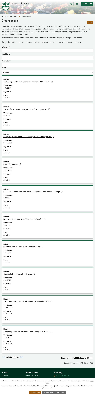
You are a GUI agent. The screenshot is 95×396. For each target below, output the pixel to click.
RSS (90, 22)
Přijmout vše (35, 392)
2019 (30, 42)
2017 (15, 42)
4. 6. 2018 (7, 88)
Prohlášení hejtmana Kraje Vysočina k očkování (24, 219)
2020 (38, 42)
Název (5, 47)
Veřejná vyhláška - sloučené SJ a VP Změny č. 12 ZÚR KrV (27, 331)
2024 (70, 42)
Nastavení (60, 392)
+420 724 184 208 (62, 376)
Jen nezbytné (48, 392)
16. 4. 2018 (7, 115)
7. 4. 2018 (7, 253)
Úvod (4, 16)
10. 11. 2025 (7, 337)
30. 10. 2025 (8, 307)
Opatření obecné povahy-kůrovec (19, 274)
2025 (79, 42)
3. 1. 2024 (7, 198)
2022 (54, 42)
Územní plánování (12, 164)
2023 (62, 42)
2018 (22, 42)
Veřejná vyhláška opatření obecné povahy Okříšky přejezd (28, 137)
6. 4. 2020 (7, 280)
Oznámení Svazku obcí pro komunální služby (23, 246)
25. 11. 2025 (7, 314)
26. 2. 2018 (7, 170)
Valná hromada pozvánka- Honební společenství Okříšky (28, 301)
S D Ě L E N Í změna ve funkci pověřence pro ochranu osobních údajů (32, 192)
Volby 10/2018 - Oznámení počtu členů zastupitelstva (26, 109)
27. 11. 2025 (7, 343)
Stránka (9, 357)
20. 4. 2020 (7, 143)
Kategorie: (6, 42)
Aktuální (6, 98)
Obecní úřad (13, 16)
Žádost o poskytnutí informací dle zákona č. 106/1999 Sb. (28, 82)
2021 (46, 42)
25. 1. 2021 (7, 225)
